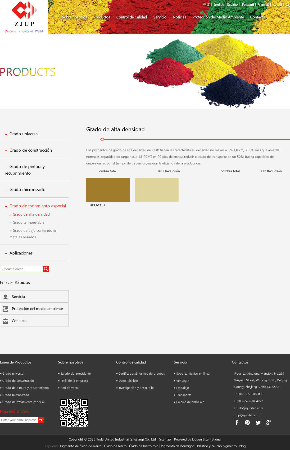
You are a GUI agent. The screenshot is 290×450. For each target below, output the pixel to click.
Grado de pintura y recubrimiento (25, 388)
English (218, 4)
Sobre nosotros (74, 16)
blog (242, 446)
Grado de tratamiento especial (37, 206)
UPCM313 (97, 205)
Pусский (248, 4)
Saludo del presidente (75, 373)
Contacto (257, 16)
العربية (277, 4)
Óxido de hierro (115, 446)
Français (263, 4)
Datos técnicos (128, 380)
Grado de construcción (30, 150)
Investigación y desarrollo (136, 388)
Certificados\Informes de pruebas (141, 373)
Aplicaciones (21, 253)
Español (232, 4)
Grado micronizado (27, 189)
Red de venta (69, 388)
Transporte (183, 395)
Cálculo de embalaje (190, 402)
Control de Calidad (131, 16)
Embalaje (182, 388)
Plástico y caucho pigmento (217, 446)
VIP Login (182, 380)
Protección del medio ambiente (33, 308)
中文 (206, 4)
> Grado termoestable (26, 222)
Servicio (159, 16)
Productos (101, 16)
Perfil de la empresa (74, 380)
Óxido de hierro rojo (143, 446)
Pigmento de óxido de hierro (80, 446)
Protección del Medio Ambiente (218, 16)
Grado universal (24, 133)
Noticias (179, 16)
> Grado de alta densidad (29, 214)
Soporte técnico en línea (193, 373)
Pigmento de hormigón (178, 446)
